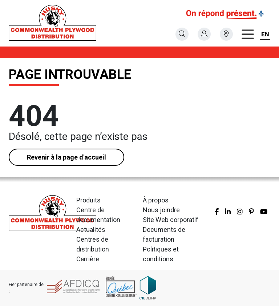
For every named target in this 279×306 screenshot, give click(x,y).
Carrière (87, 259)
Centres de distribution (92, 244)
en (265, 34)
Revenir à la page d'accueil (66, 157)
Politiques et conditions (161, 254)
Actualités (90, 229)
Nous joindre (161, 210)
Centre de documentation (98, 215)
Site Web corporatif (170, 220)
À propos (156, 200)
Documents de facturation (164, 234)
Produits (88, 200)
